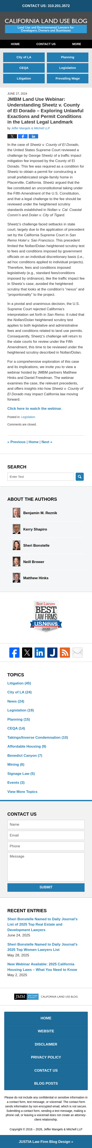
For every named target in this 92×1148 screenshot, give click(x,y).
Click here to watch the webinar (34, 409)
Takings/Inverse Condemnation (37, 737)
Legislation (67, 68)
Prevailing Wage (68, 78)
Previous (16, 442)
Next (47, 442)
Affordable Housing (26, 746)
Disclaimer (46, 1044)
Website (46, 1031)
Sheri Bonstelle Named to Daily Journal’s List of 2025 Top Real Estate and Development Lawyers (42, 924)
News (15, 701)
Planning (67, 57)
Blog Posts (46, 1083)
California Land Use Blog (46, 25)
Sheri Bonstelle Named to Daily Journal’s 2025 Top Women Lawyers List (42, 947)
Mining (15, 764)
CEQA (23, 68)
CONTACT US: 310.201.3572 (46, 6)
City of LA (24, 57)
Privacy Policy (46, 1057)
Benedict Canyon (24, 756)
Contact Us (46, 44)
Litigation (24, 78)
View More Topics (22, 792)
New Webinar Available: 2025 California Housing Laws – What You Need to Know (42, 967)
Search (80, 477)
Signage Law (21, 774)
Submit (45, 887)
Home (15, 44)
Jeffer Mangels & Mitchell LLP (63, 1129)
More (76, 44)
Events (16, 783)
